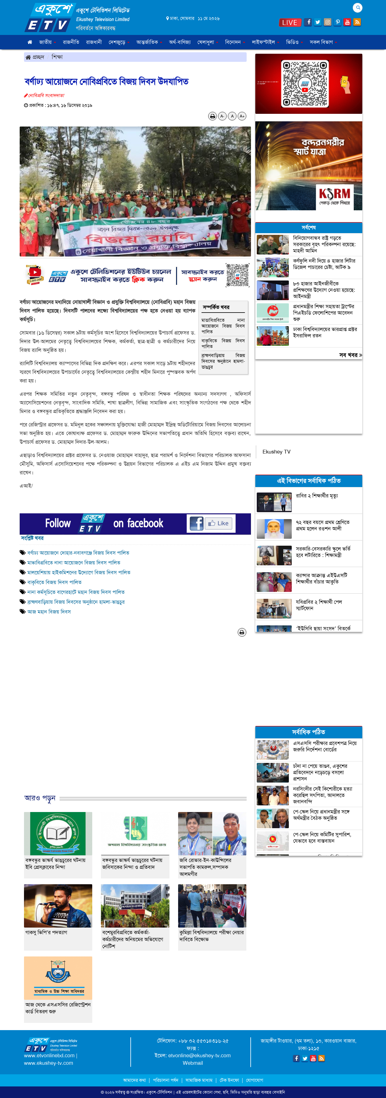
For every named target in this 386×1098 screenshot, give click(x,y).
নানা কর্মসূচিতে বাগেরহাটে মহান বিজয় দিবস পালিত (76, 592)
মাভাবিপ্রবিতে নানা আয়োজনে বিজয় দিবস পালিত (223, 326)
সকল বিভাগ (323, 42)
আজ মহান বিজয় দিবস (49, 611)
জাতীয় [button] (47, 42)
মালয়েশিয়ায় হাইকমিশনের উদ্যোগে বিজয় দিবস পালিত (78, 572)
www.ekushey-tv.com (48, 1063)
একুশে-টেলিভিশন (159, 1092)
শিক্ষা (57, 57)
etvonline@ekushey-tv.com (199, 1055)
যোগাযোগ (254, 1080)
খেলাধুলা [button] (207, 42)
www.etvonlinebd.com (49, 1055)
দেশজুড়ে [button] (119, 42)
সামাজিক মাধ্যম (199, 1080)
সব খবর (350, 355)
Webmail (193, 1063)
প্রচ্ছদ (34, 57)
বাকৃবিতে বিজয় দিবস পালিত (223, 344)
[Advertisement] (135, 721)
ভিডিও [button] (294, 42)
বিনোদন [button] (235, 42)
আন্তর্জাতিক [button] (149, 42)
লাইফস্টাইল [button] (265, 42)
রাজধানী (94, 42)
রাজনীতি (71, 42)
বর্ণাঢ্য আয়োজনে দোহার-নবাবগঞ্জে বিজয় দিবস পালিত (78, 552)
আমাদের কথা (135, 1080)
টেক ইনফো (230, 1080)
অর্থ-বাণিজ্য (180, 42)
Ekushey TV (277, 451)
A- (222, 116)
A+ (242, 116)
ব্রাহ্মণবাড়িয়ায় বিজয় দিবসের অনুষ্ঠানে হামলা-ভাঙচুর (223, 361)
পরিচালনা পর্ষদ (165, 1080)
